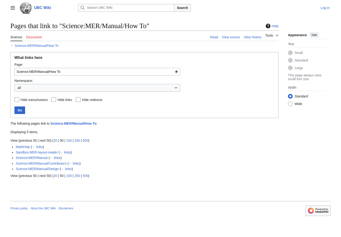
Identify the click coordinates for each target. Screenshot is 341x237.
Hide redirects (92, 100)
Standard (301, 60)
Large (299, 68)
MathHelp (23, 147)
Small (299, 53)
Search (182, 8)
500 (85, 140)
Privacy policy (19, 208)
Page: (18, 64)
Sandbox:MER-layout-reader (37, 152)
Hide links (65, 100)
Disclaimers (65, 208)
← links (37, 147)
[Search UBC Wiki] (126, 8)
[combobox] (97, 71)
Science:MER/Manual (32, 158)
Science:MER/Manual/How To (36, 46)
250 (77, 140)
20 (55, 140)
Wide (298, 104)
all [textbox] (19, 88)
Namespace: (23, 81)
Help (271, 26)
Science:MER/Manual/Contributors (41, 163)
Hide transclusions (34, 100)
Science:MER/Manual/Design (37, 169)
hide (314, 35)
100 (69, 140)
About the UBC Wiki (43, 208)
